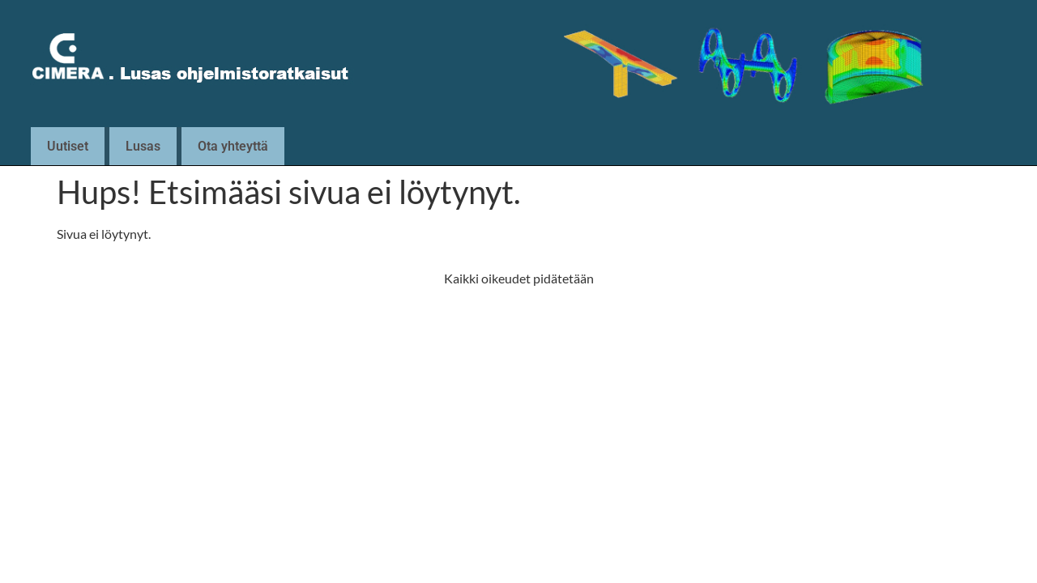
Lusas (143, 146)
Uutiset (67, 146)
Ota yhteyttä (233, 146)
